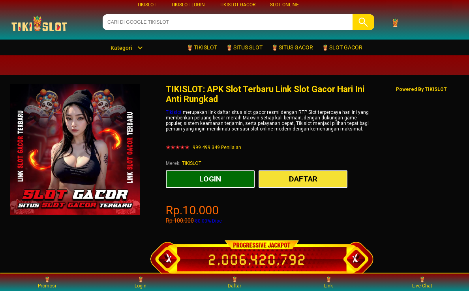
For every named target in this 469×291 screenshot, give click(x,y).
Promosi (47, 282)
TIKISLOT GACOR (237, 5)
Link (328, 282)
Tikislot (174, 112)
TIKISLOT (146, 5)
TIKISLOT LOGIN (188, 5)
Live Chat (422, 282)
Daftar (234, 282)
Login (140, 282)
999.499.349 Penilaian (217, 147)
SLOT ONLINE (284, 5)
